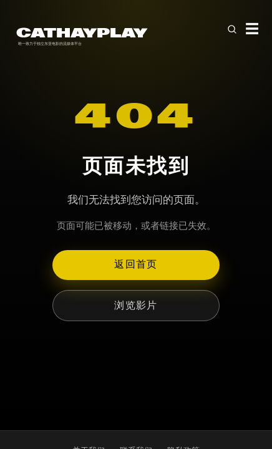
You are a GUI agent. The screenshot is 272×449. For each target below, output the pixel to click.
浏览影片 (135, 305)
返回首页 (135, 264)
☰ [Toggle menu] (251, 29)
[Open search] (232, 29)
